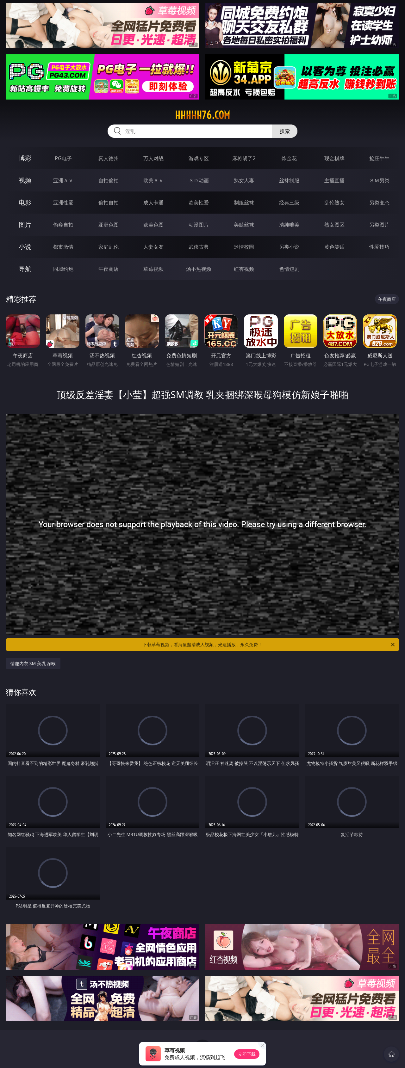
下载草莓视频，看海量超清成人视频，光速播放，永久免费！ (269, 644)
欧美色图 (153, 224)
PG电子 (63, 158)
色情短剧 (289, 268)
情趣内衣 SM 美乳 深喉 (33, 663)
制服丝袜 (244, 202)
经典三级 (289, 202)
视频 (25, 180)
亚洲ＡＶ (63, 180)
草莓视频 (153, 268)
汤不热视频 (198, 268)
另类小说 (289, 246)
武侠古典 (199, 246)
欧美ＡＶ (153, 180)
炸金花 (289, 158)
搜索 (285, 131)
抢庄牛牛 (379, 158)
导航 (25, 268)
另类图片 (379, 224)
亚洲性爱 (63, 202)
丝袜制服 (289, 180)
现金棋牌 (334, 158)
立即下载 (247, 1054)
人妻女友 (153, 246)
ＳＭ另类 (379, 180)
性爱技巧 (379, 246)
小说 (25, 246)
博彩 (25, 158)
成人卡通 (153, 202)
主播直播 (334, 180)
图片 (25, 224)
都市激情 (63, 246)
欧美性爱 (199, 202)
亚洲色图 (108, 224)
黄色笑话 (334, 246)
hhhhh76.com (202, 115)
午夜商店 (108, 268)
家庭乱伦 (108, 246)
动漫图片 (199, 224)
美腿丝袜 (244, 224)
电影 (25, 202)
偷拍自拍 (108, 202)
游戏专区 (199, 158)
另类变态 (379, 202)
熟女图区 (334, 224)
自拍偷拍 (108, 180)
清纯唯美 (289, 224)
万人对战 (153, 158)
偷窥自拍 (63, 224)
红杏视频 (244, 268)
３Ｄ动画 (199, 180)
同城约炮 (63, 268)
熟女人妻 (244, 180)
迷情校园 (244, 246)
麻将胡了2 (243, 158)
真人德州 (108, 158)
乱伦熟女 (334, 202)
